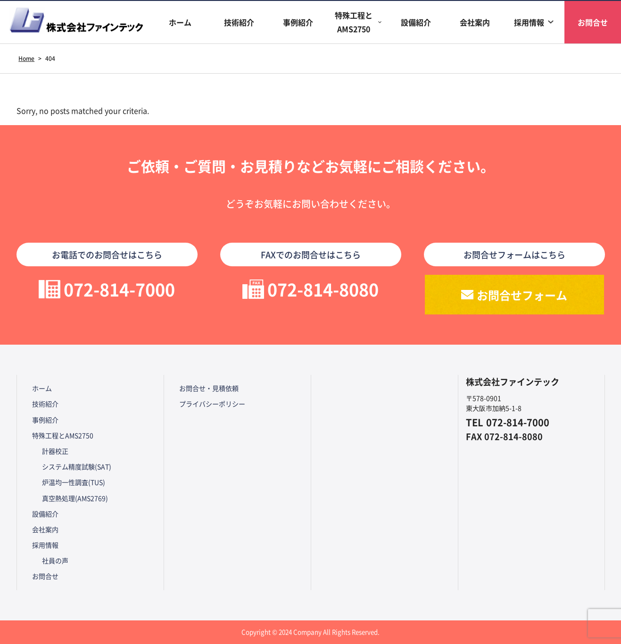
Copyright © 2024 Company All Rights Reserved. (310, 631)
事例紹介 (298, 22)
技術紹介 (239, 22)
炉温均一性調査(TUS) (73, 482)
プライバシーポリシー (212, 403)
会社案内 (475, 22)
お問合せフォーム (522, 295)
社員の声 (55, 560)
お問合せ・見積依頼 (209, 388)
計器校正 (55, 451)
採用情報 (529, 22)
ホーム (180, 22)
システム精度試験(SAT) (76, 466)
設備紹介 (416, 22)
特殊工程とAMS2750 (354, 21)
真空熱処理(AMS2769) (75, 498)
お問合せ (45, 576)
